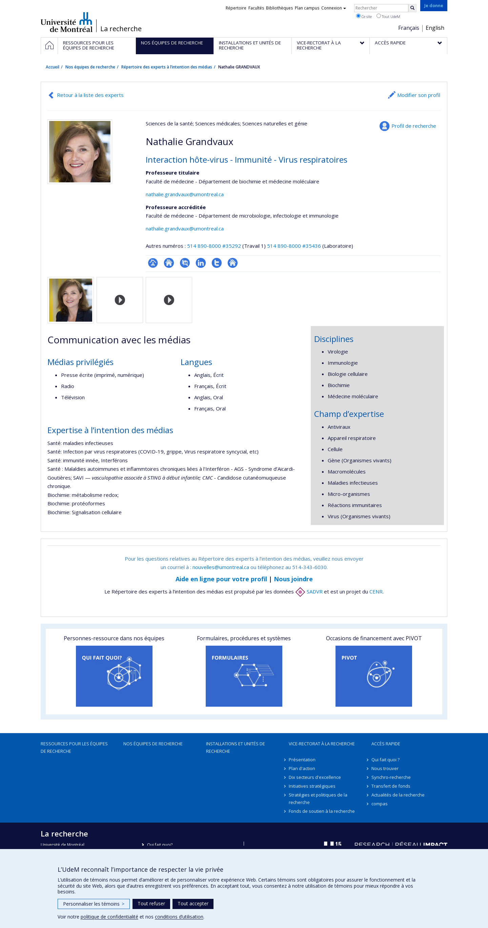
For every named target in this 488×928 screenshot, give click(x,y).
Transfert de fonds (390, 786)
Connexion (333, 8)
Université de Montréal (67, 22)
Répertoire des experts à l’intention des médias (166, 67)
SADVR (309, 591)
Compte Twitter (216, 263)
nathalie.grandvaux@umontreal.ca (185, 194)
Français (408, 28)
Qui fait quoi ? (385, 759)
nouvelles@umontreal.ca (220, 567)
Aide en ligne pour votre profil (221, 579)
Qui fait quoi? (159, 845)
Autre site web (232, 263)
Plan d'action (302, 768)
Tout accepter (193, 903)
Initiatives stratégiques (312, 786)
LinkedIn (201, 263)
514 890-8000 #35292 (214, 245)
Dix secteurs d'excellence (315, 777)
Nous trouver (385, 768)
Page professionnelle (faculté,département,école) (153, 263)
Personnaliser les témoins (93, 904)
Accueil (52, 67)
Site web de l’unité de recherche (169, 263)
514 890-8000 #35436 (294, 245)
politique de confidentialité (109, 916)
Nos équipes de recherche (90, 67)
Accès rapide (385, 744)
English (435, 28)
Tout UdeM (388, 16)
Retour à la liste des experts (90, 95)
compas (379, 804)
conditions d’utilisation (179, 916)
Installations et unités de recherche (235, 747)
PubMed (185, 263)
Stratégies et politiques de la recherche (318, 798)
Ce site (364, 16)
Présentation (302, 759)
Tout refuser (151, 903)
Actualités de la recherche (398, 795)
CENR (376, 591)
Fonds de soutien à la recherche (322, 811)
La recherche (121, 28)
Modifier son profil (418, 95)
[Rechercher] (412, 8)
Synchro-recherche (391, 777)
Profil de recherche (413, 125)
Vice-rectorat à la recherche (322, 744)
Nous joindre (293, 579)
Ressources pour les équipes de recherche (74, 747)
